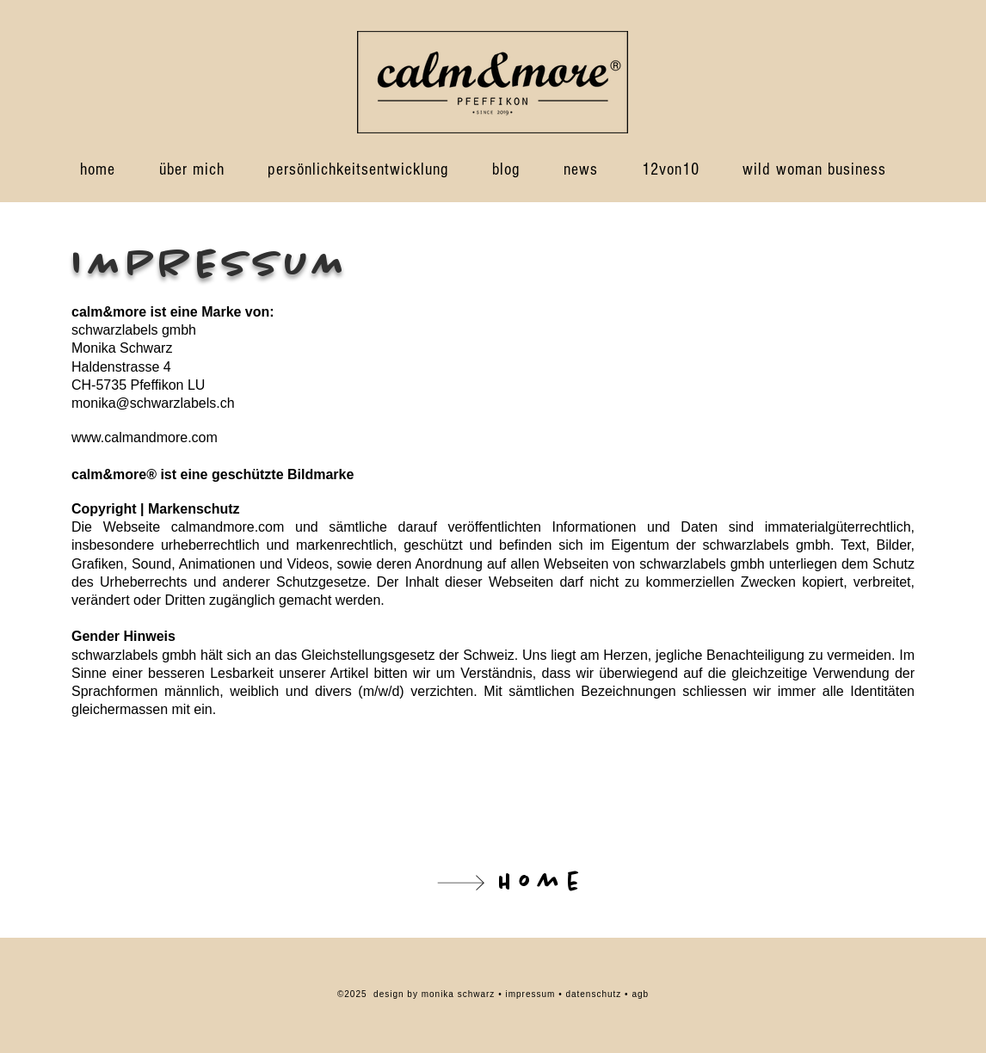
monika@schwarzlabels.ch (153, 403)
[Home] (493, 882)
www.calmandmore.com (144, 437)
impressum (531, 994)
